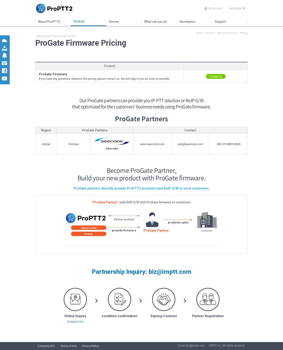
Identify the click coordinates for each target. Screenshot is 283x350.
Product (78, 21)
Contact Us (216, 76)
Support (220, 21)
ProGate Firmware (227, 32)
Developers (187, 21)
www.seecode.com (152, 144)
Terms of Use (68, 346)
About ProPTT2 (49, 21)
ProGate (88, 234)
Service (114, 21)
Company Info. (46, 346)
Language (237, 8)
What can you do (155, 21)
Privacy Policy (90, 346)
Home (199, 32)
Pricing (244, 32)
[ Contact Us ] (75, 321)
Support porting (89, 227)
